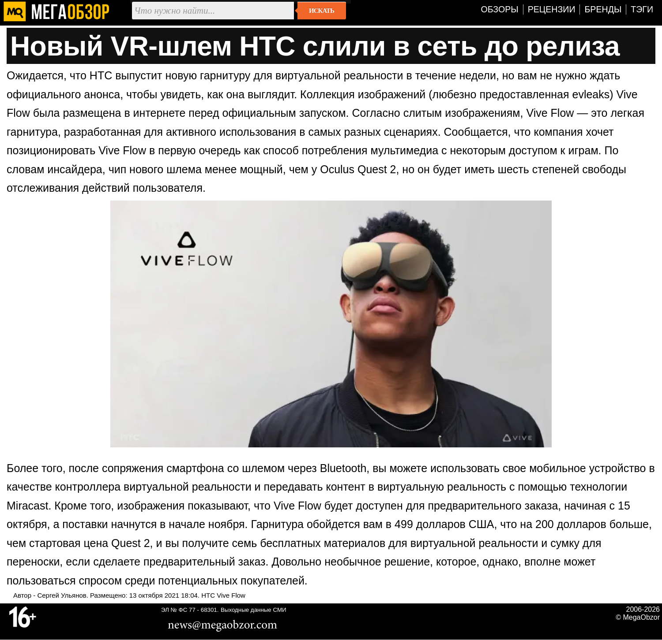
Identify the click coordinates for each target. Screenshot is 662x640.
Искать (321, 10)
